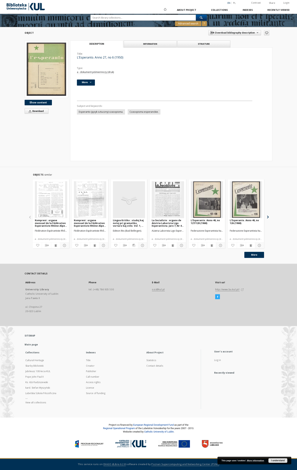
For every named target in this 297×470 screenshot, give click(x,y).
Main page (31, 344)
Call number (92, 376)
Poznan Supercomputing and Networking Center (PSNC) (185, 464)
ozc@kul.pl (158, 289)
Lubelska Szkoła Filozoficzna (40, 393)
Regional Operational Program (119, 428)
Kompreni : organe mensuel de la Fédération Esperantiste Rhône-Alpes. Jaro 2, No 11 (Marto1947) (51, 223)
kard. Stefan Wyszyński (37, 387)
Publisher (91, 371)
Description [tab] (96, 44)
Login (286, 2)
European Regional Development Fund (153, 424)
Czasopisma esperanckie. (144, 111)
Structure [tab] (204, 44)
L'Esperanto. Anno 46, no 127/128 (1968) (205, 222)
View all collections (35, 402)
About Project (186, 10)
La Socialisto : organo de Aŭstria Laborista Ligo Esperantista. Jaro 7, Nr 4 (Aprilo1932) (167, 223)
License (90, 387)
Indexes (248, 10)
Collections (219, 10)
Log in (217, 360)
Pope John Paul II (34, 376)
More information (255, 460)
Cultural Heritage (34, 360)
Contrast (256, 2)
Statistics (151, 360)
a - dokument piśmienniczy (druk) (95, 72)
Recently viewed (278, 10)
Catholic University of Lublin (159, 431)
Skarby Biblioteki (34, 365)
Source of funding (96, 393)
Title (88, 360)
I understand (278, 460)
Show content (38, 102)
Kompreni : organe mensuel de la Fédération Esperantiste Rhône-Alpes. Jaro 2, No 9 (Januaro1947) (90, 223)
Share (272, 3)
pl (234, 3)
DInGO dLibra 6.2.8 (114, 464)
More (254, 254)
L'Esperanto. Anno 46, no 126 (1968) (244, 222)
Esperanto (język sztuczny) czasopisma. (101, 111)
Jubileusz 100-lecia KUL (37, 371)
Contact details (154, 365)
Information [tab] (150, 44)
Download (35, 111)
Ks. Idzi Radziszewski (36, 382)
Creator (90, 365)
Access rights (93, 382)
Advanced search (188, 23)
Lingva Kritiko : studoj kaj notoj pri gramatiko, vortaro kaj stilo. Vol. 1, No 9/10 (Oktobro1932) (129, 223)
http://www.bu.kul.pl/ (227, 289)
